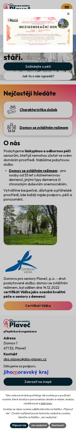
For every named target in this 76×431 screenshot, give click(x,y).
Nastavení (58, 425)
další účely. (46, 403)
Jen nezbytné (39, 425)
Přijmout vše (19, 425)
